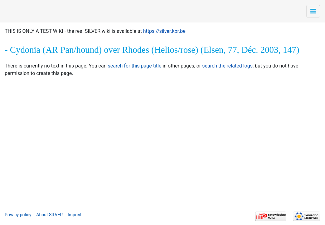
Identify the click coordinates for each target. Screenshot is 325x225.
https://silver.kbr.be (164, 31)
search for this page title (134, 66)
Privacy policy (18, 214)
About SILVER (49, 214)
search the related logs (227, 66)
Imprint (74, 214)
